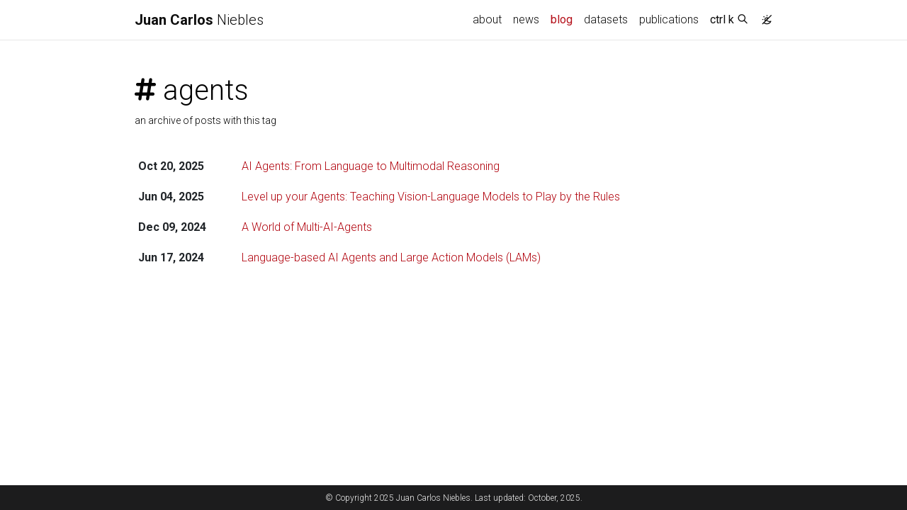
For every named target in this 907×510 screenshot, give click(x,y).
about (487, 19)
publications (669, 19)
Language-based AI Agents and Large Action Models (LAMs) (391, 257)
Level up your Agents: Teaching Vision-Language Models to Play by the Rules (431, 196)
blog (562, 19)
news (526, 19)
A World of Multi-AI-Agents (307, 227)
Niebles (199, 19)
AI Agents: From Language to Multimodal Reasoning (371, 166)
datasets (606, 19)
